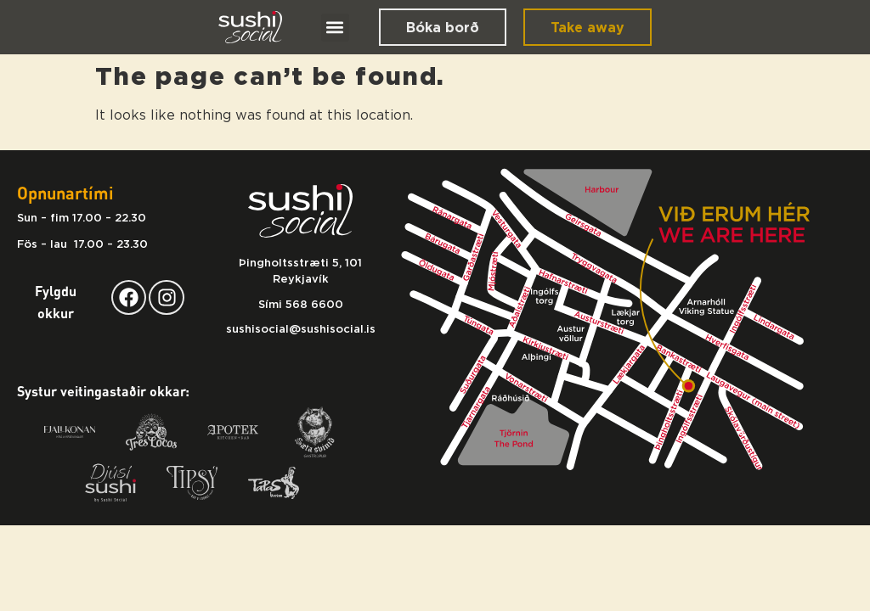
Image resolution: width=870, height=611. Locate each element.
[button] (335, 28)
